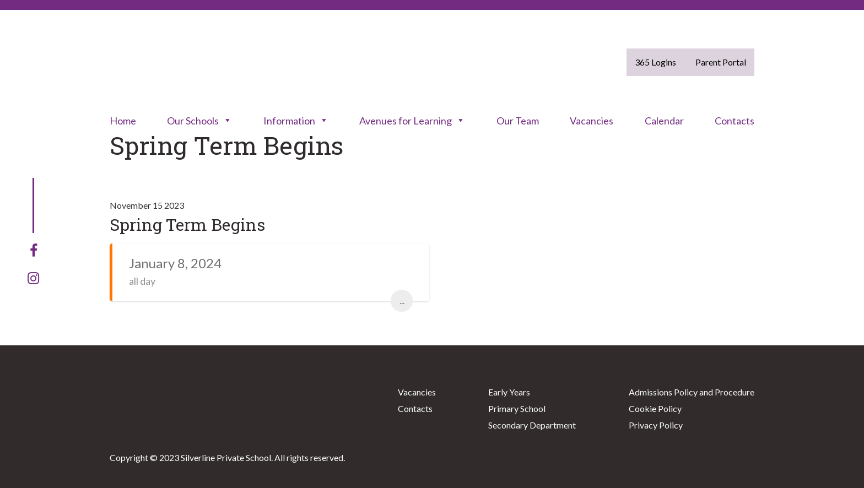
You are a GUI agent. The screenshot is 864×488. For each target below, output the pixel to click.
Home (123, 121)
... (401, 300)
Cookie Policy (655, 408)
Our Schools (199, 121)
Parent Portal (720, 62)
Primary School (517, 408)
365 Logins (655, 62)
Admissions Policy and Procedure (691, 392)
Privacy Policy (656, 425)
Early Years (509, 392)
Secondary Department (532, 425)
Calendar (664, 121)
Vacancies (591, 121)
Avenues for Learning (412, 121)
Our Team (517, 121)
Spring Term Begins (187, 224)
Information (295, 121)
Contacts (734, 121)
